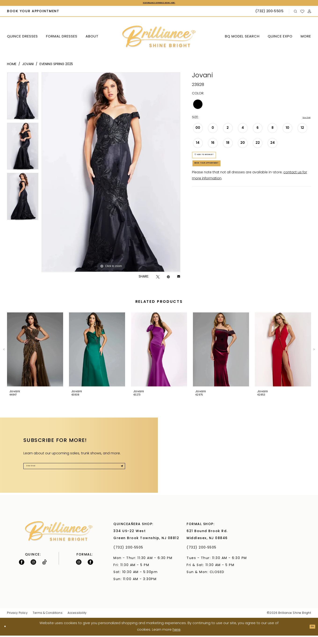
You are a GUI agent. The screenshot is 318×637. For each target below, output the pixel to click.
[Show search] (295, 13)
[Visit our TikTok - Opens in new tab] (44, 564)
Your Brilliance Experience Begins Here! (159, 3)
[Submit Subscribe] (119, 470)
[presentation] (35, 351)
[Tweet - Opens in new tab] (158, 278)
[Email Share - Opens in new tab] (178, 278)
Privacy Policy (17, 614)
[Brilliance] (159, 38)
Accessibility (77, 614)
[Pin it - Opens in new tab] (168, 278)
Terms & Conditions (47, 614)
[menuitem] (33, 13)
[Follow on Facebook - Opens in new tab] (22, 564)
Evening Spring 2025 (56, 66)
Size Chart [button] (302, 119)
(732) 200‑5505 (129, 549)
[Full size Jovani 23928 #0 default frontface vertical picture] (111, 173)
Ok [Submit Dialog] (310, 628)
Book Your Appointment (222, 177)
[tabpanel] (22, 99)
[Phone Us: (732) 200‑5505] (269, 13)
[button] (309, 13)
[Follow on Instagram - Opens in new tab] (33, 564)
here (177, 631)
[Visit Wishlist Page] (302, 13)
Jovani (28, 66)
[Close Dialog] (7, 628)
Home (11, 66)
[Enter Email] (74, 470)
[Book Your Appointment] (33, 13)
